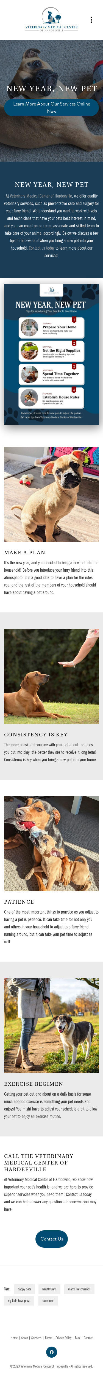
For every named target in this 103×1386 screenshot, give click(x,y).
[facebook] (51, 1352)
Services (36, 1337)
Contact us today (41, 248)
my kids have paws (19, 1300)
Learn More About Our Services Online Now (51, 107)
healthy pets (49, 1289)
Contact (88, 1337)
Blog (77, 1337)
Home (14, 1337)
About (24, 1337)
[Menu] (91, 20)
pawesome (48, 1300)
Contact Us (51, 1238)
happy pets (24, 1289)
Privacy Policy (63, 1337)
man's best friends (79, 1289)
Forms (48, 1337)
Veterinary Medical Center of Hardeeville (41, 196)
